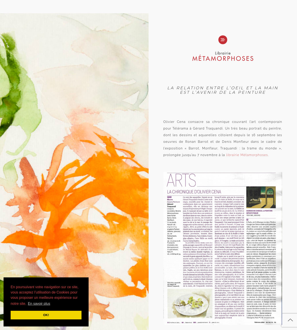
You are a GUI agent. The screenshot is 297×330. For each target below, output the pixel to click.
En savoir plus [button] (39, 303)
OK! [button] (46, 315)
